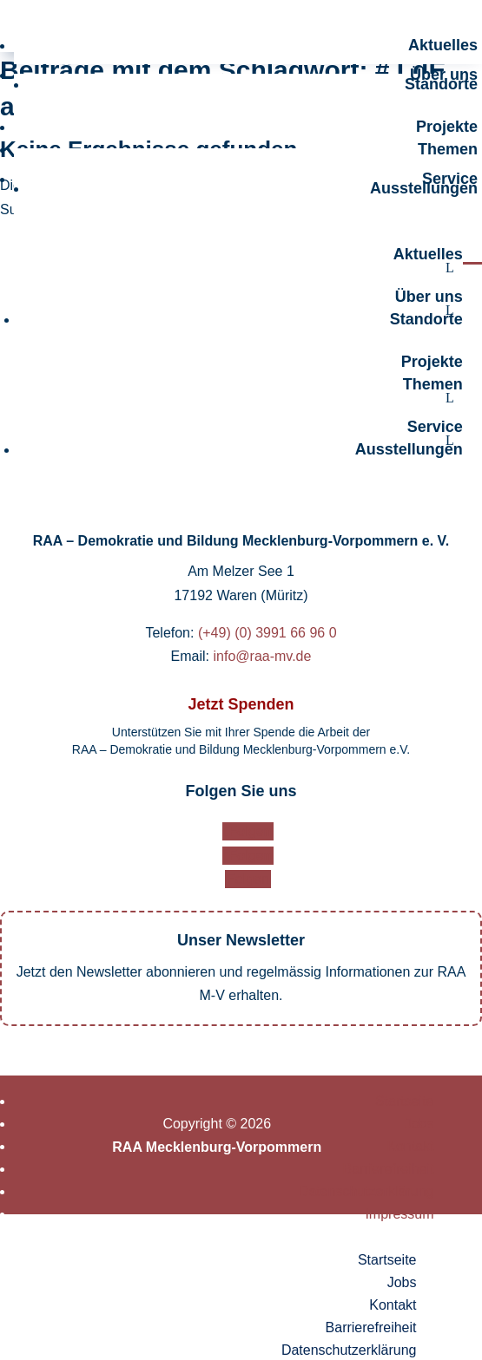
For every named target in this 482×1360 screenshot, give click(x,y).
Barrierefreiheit (388, 1168)
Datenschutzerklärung (366, 1191)
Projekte (447, 126)
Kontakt (409, 1146)
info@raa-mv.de (263, 656)
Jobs (419, 1123)
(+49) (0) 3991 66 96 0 (267, 632)
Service (435, 426)
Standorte (441, 84)
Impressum (399, 1213)
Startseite (404, 1101)
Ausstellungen (424, 188)
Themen (448, 149)
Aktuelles (443, 45)
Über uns (429, 296)
